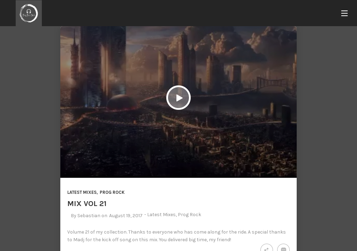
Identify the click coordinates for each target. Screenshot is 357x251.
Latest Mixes (82, 192)
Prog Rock (112, 192)
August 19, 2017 (126, 216)
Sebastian (88, 216)
